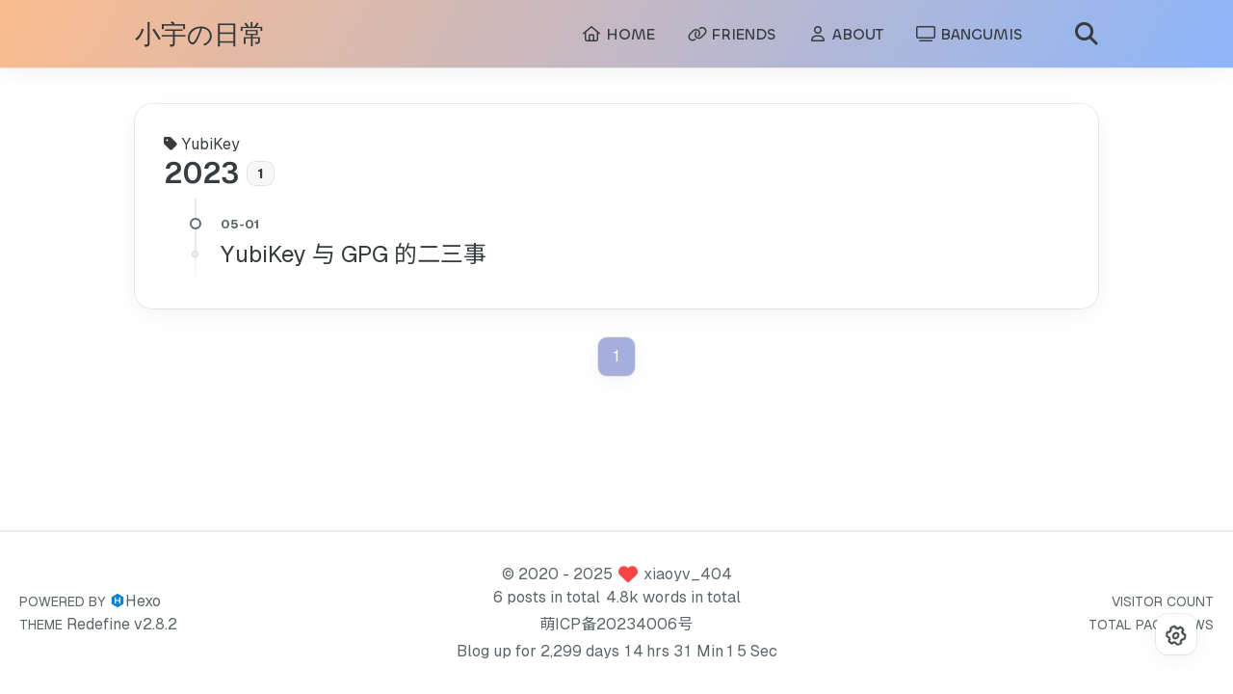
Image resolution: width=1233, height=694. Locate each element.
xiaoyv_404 (687, 574)
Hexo (143, 601)
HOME (618, 34)
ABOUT (845, 34)
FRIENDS (731, 34)
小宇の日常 (200, 35)
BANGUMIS (969, 34)
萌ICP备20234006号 (616, 624)
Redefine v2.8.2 (121, 624)
